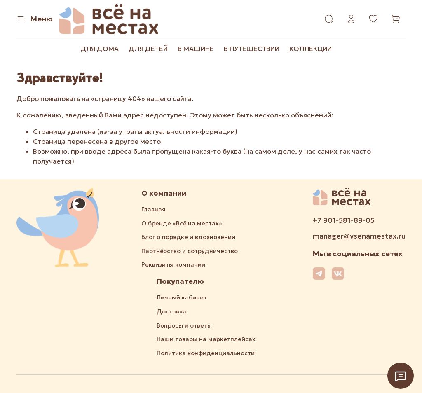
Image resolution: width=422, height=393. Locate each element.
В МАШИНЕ (196, 48)
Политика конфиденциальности (206, 353)
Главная (153, 209)
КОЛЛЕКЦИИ (310, 48)
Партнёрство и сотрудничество (189, 251)
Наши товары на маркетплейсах (206, 339)
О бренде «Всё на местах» (181, 223)
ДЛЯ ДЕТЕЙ (148, 48)
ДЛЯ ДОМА (99, 48)
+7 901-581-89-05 (344, 220)
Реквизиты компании (173, 264)
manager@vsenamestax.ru (359, 236)
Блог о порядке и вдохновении (188, 237)
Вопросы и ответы (184, 325)
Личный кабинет (182, 297)
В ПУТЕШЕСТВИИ (251, 48)
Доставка (171, 311)
